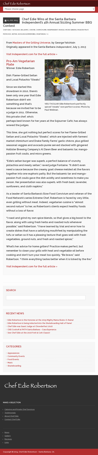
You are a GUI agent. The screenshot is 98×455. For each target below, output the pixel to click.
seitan (14, 34)
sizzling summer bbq (26, 34)
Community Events (16, 356)
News (7, 432)
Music (10, 363)
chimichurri (41, 30)
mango (62, 30)
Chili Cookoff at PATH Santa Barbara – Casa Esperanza (32, 330)
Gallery (8, 436)
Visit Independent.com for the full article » (31, 54)
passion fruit (82, 30)
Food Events (13, 359)
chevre (32, 30)
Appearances (13, 353)
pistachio (7, 34)
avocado (16, 30)
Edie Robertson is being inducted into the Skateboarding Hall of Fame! (40, 323)
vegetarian (41, 34)
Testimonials (10, 413)
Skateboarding (14, 366)
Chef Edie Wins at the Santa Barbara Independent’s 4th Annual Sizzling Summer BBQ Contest (47, 22)
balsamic (25, 30)
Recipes (8, 439)
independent (52, 30)
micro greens (71, 30)
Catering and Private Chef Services (20, 409)
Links (7, 442)
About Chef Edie (12, 416)
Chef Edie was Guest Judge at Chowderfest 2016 (30, 326)
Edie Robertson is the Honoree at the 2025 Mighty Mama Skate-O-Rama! (41, 320)
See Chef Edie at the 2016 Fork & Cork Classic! (29, 333)
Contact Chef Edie (12, 419)
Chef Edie (7, 30)
